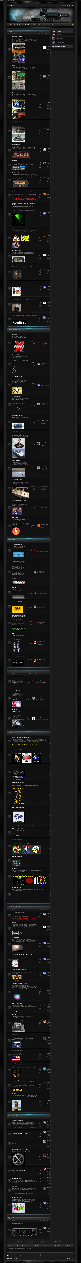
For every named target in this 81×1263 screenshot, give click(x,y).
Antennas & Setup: (16, 354)
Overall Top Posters (59, 1245)
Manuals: (14, 587)
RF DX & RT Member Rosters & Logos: (21, 737)
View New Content (66, 5)
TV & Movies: (15, 1014)
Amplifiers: (14, 334)
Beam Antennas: (16, 396)
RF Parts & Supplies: (17, 601)
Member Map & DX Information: (19, 748)
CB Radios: (15, 65)
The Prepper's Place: (17, 1050)
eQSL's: (14, 765)
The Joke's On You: (16, 1093)
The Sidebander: (16, 298)
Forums (27, 24)
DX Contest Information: (18, 807)
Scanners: (14, 160)
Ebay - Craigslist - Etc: (17, 1197)
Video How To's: (16, 559)
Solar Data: (14, 868)
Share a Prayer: (16, 937)
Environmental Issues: (17, 676)
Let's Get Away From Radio (15, 907)
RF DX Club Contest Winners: (19, 828)
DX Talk (10, 732)
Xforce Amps (11, 24)
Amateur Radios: (16, 172)
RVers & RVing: (15, 517)
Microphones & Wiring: (17, 431)
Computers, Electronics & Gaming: (20, 983)
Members (20, 24)
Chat (40, 24)
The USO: (14, 922)
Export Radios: (15, 92)
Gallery (46, 24)
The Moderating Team (39, 1245)
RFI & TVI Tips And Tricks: (18, 415)
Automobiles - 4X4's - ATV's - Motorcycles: (22, 954)
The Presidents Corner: (17, 121)
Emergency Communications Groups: (21, 229)
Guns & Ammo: (15, 1034)
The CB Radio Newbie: (17, 36)
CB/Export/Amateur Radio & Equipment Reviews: (23, 314)
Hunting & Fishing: (16, 1063)
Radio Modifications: (17, 544)
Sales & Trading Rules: (17, 1120)
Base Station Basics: (17, 479)
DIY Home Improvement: (18, 1080)
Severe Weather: (16, 690)
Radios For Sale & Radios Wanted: (20, 1133)
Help (26, 1255)
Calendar (34, 24)
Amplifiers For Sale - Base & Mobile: (20, 1149)
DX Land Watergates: (17, 856)
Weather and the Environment (16, 670)
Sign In (55, 15)
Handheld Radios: (16, 282)
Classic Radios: (16, 144)
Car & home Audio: (16, 655)
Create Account (64, 15)
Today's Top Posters (49, 1245)
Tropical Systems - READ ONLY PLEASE (17, 710)
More (53, 24)
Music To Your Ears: (17, 1003)
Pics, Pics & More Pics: (17, 190)
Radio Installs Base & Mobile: (19, 500)
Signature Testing (12, 1218)
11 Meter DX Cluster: (17, 887)
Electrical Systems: (16, 460)
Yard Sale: (14, 1186)
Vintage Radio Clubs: (17, 839)
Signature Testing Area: (17, 1223)
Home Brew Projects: (17, 376)
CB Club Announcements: (18, 782)
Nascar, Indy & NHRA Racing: (19, 969)
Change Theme (13, 1255)
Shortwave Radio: (16, 250)
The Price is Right (12, 1115)
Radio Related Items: (17, 1178)
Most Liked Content (68, 1245)
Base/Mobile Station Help (14, 329)
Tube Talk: (14, 633)
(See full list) (29, 1248)
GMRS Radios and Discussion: (19, 265)
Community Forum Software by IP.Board (66, 1254)
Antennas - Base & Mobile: (18, 1142)
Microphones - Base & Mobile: (19, 1170)
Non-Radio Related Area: (18, 912)
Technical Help (12, 539)
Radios (10, 31)
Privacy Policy (20, 1255)
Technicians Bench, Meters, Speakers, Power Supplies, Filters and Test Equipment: (18, 616)
